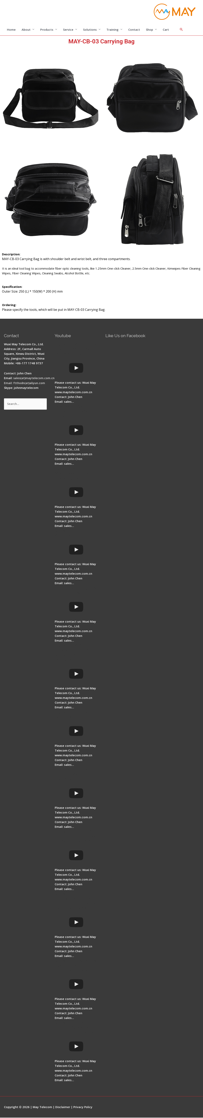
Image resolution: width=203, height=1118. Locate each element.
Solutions (90, 30)
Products (46, 30)
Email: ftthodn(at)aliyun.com (25, 383)
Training (112, 30)
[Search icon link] (181, 30)
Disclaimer (63, 1107)
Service (68, 30)
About (26, 30)
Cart (166, 30)
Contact (134, 30)
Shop (149, 30)
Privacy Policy (83, 1107)
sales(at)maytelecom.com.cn (34, 378)
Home (11, 30)
